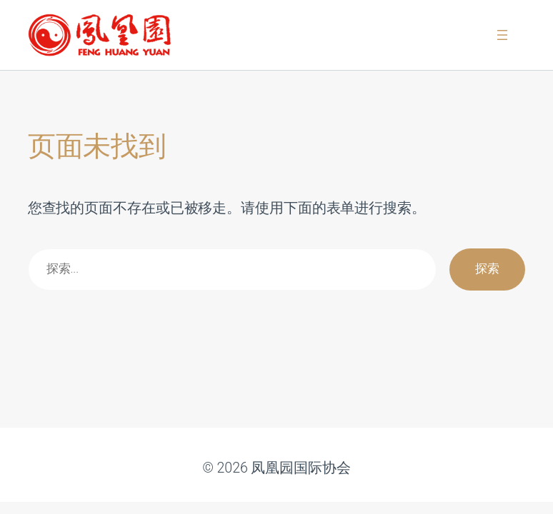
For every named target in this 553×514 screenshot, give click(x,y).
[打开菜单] (502, 35)
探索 (487, 269)
